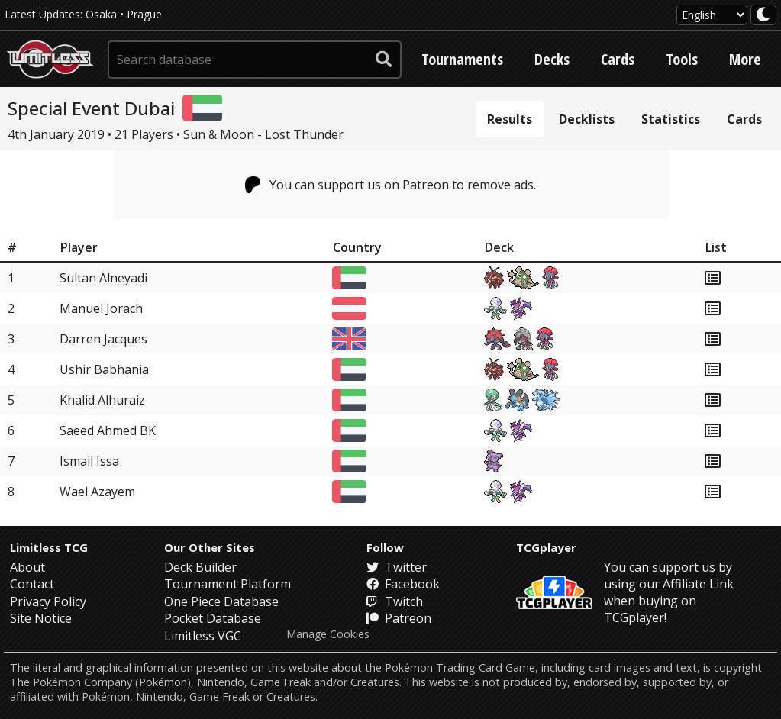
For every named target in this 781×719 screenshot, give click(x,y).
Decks (552, 59)
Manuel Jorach (101, 308)
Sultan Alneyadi (103, 277)
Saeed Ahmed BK (108, 430)
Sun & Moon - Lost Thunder (263, 134)
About (27, 567)
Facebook (403, 584)
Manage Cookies (328, 634)
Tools (682, 59)
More (745, 59)
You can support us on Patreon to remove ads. (390, 184)
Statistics (670, 119)
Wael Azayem (97, 491)
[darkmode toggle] (763, 15)
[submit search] (384, 59)
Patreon (398, 618)
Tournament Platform (227, 584)
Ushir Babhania (104, 369)
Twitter (396, 567)
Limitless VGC (202, 635)
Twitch (394, 601)
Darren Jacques (103, 338)
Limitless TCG (49, 547)
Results (509, 119)
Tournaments (462, 59)
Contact (32, 584)
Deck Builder (200, 567)
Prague (144, 14)
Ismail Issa (89, 461)
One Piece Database (221, 601)
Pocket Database (212, 618)
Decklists (587, 119)
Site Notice (41, 618)
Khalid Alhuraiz (102, 400)
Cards (617, 59)
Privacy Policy (48, 601)
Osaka (101, 14)
